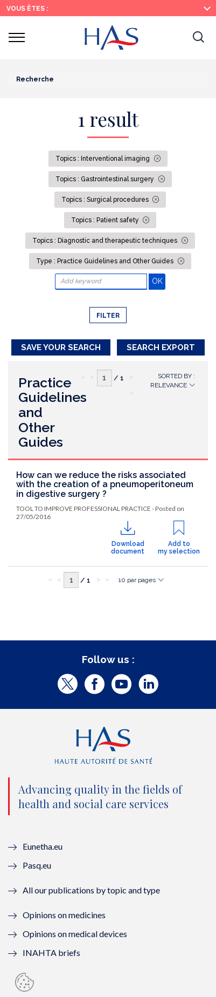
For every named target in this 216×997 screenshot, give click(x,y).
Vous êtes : (27, 8)
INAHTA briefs (51, 952)
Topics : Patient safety (106, 220)
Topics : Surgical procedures (105, 199)
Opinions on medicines (64, 915)
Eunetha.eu (42, 846)
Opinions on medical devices (75, 933)
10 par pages (137, 580)
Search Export (161, 347)
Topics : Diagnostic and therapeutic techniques (105, 240)
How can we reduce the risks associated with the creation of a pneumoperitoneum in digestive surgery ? (104, 484)
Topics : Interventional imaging (103, 158)
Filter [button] (108, 315)
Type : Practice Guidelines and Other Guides (105, 261)
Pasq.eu (37, 865)
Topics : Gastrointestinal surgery (105, 179)
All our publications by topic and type (91, 890)
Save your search (61, 347)
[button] (198, 37)
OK (158, 280)
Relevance (168, 385)
